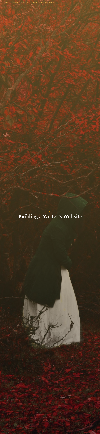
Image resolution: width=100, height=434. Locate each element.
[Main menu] (96, 2)
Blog (50, 211)
